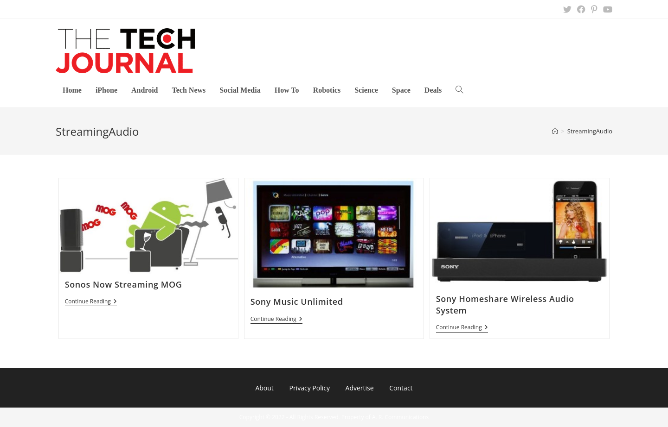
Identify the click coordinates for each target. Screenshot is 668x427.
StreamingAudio (589, 131)
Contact (400, 387)
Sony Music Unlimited (296, 301)
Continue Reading (91, 302)
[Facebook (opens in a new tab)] (581, 9)
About (264, 387)
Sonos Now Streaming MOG (123, 284)
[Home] (555, 131)
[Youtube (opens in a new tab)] (606, 9)
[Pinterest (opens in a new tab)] (594, 9)
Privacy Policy (309, 387)
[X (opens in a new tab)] (567, 9)
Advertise (360, 387)
